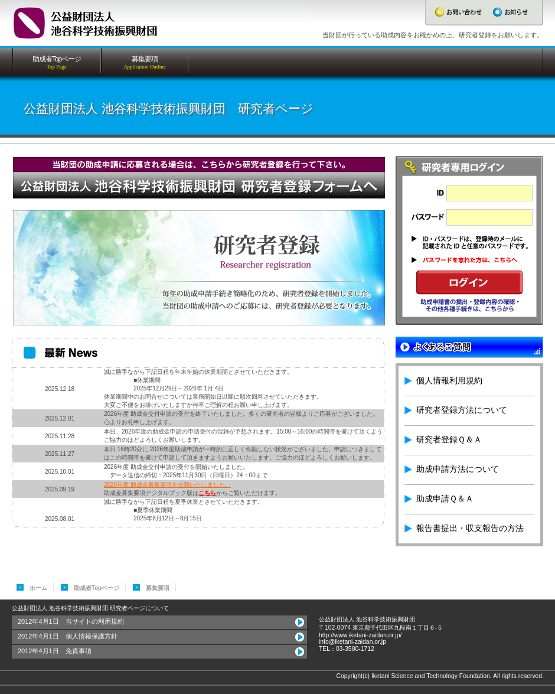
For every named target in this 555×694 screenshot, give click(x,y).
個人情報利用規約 (449, 380)
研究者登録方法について (461, 410)
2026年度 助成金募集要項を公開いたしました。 (167, 484)
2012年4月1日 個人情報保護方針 (67, 636)
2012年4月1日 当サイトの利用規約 (71, 621)
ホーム (38, 588)
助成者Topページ (97, 588)
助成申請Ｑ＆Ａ (445, 498)
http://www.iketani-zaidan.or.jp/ (360, 635)
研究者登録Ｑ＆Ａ (449, 439)
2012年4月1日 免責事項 (55, 650)
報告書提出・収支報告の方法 (470, 528)
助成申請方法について (457, 469)
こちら (207, 493)
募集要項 (157, 588)
